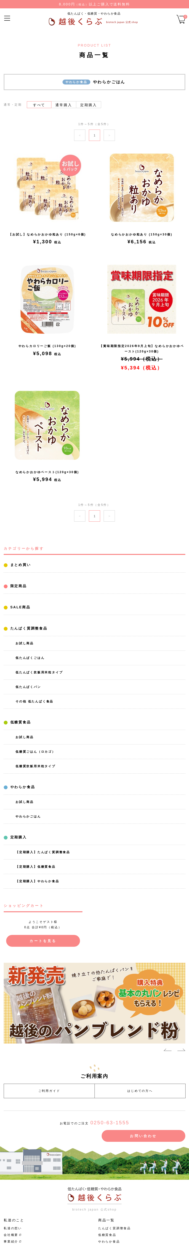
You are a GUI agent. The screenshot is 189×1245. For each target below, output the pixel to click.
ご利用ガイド (49, 1091)
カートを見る (43, 941)
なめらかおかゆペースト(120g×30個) (47, 472)
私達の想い (13, 1228)
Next (181, 1051)
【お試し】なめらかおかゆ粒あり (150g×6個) (47, 234)
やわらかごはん (28, 816)
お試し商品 (25, 643)
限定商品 (18, 586)
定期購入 (18, 837)
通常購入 (63, 105)
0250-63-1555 (109, 1122)
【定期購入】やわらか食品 (37, 881)
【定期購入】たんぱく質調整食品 (43, 852)
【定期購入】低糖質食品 (36, 866)
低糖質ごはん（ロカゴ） (36, 751)
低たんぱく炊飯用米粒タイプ (39, 672)
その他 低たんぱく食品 (34, 701)
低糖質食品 (20, 722)
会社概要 (11, 1235)
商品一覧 (106, 1220)
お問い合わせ (143, 1136)
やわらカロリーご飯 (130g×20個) (47, 346)
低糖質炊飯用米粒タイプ (36, 766)
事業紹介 (11, 1241)
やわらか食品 (22, 787)
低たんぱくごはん (30, 658)
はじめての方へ (140, 1091)
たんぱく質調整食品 (28, 628)
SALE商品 (20, 607)
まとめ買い (20, 565)
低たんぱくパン (28, 687)
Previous (168, 1051)
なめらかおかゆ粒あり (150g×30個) (142, 234)
